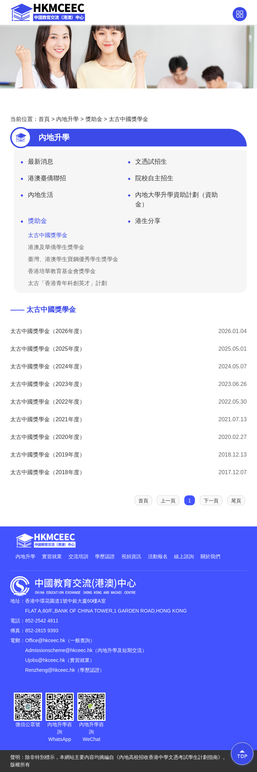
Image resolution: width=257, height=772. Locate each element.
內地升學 (67, 119)
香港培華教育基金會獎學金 (62, 271)
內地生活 (37, 197)
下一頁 (211, 500)
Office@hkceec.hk (45, 640)
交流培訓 (78, 556)
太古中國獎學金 (128, 119)
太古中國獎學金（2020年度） (47, 437)
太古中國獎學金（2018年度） (47, 472)
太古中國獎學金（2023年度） (47, 384)
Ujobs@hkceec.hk (45, 660)
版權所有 (20, 764)
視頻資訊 (131, 556)
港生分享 (144, 223)
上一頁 (168, 500)
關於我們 (210, 556)
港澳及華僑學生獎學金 (56, 247)
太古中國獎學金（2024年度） (47, 366)
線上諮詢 (184, 556)
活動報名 (158, 556)
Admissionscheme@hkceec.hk (58, 650)
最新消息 (37, 163)
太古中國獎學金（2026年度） (47, 331)
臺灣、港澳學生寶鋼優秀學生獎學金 (73, 259)
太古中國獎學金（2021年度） (47, 419)
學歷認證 (105, 556)
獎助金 (93, 119)
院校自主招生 (150, 180)
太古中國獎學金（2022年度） (47, 402)
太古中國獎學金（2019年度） (47, 455)
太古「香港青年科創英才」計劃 (67, 283)
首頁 (44, 119)
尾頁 (236, 500)
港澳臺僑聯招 (43, 180)
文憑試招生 (147, 163)
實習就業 (52, 556)
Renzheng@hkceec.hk (50, 670)
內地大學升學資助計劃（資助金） (173, 199)
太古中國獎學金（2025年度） (47, 349)
